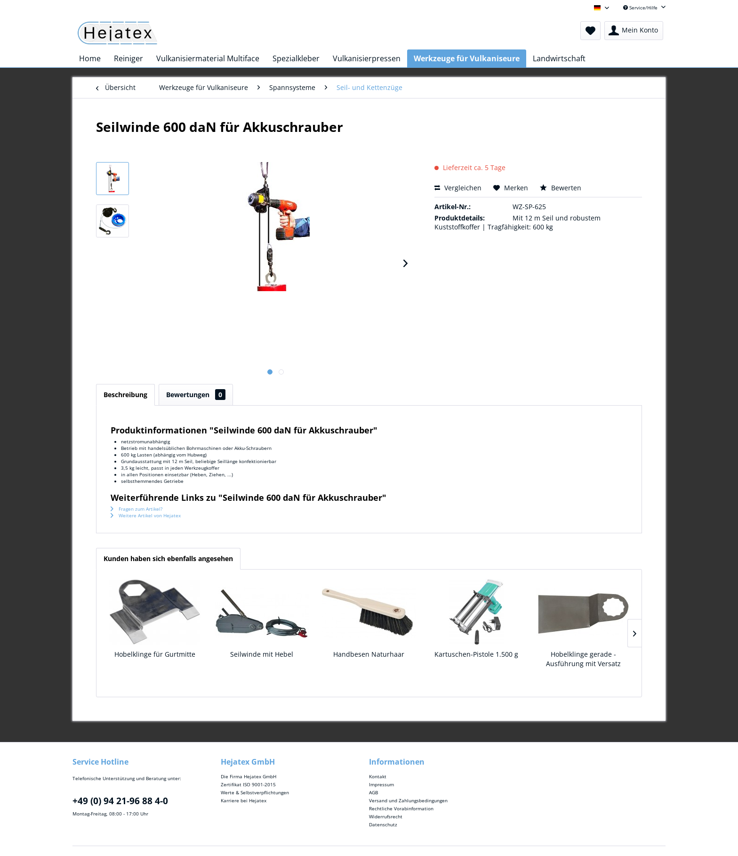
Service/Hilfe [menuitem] (641, 7)
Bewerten (560, 187)
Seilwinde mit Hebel (261, 654)
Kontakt (377, 776)
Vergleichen (457, 187)
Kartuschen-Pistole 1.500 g (476, 654)
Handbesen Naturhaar (368, 654)
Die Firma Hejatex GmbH (248, 776)
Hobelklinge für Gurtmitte (154, 654)
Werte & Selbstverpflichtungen (255, 792)
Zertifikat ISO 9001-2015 (248, 784)
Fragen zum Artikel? (136, 508)
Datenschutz (383, 824)
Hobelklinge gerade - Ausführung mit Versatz (583, 659)
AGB (373, 792)
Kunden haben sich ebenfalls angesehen (168, 558)
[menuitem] (590, 30)
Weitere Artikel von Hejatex (146, 515)
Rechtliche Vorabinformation (401, 808)
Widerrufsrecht (385, 816)
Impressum (381, 784)
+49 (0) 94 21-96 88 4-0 (120, 801)
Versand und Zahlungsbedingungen (408, 800)
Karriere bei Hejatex (243, 800)
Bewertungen (195, 394)
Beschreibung (125, 394)
